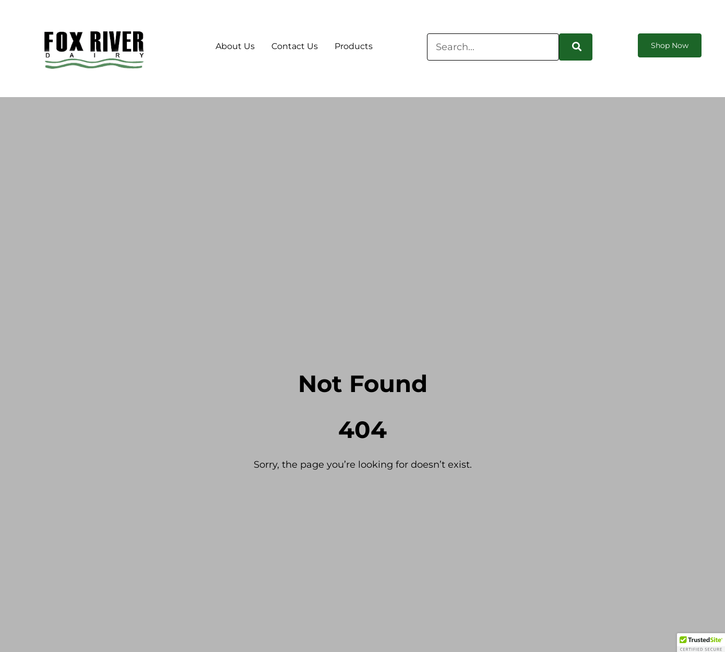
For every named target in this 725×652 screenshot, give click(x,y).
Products (354, 46)
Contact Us (294, 46)
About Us (235, 46)
